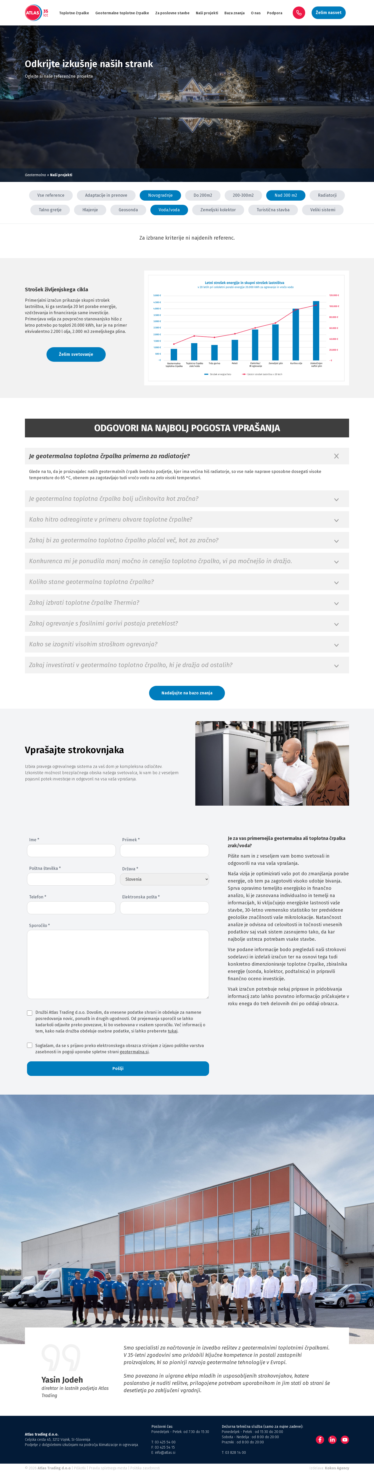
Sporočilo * (39, 925)
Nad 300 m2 (286, 195)
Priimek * (131, 839)
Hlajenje (90, 209)
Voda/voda (169, 209)
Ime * (34, 839)
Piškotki (80, 1468)
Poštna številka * (45, 868)
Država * (130, 868)
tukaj (172, 1031)
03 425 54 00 (165, 1442)
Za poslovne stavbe (172, 13)
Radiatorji (327, 195)
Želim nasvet (329, 12)
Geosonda (128, 209)
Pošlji (118, 1068)
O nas (256, 13)
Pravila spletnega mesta (108, 1468)
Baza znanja (234, 13)
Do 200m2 (202, 195)
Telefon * (37, 897)
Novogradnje (160, 195)
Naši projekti (207, 13)
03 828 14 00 (235, 1452)
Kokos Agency (337, 1468)
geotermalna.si (134, 1051)
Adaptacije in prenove (106, 195)
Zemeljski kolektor (218, 209)
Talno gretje (50, 209)
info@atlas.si (165, 1452)
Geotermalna (35, 175)
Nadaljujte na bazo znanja (187, 693)
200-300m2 (243, 195)
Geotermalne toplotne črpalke (122, 13)
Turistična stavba (273, 209)
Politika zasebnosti (145, 1468)
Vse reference (50, 195)
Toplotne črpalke (74, 13)
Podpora (274, 13)
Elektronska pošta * (141, 897)
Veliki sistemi (322, 209)
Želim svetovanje (76, 354)
